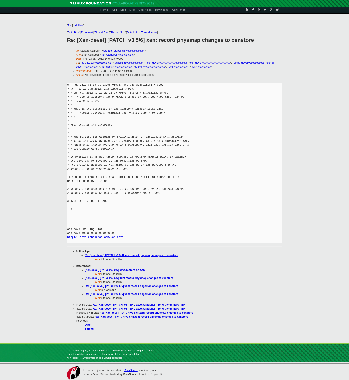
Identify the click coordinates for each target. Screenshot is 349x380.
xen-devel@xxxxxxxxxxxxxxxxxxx (167, 62)
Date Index (133, 32)
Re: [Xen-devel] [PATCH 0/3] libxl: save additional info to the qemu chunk (139, 304)
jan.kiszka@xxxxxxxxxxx (96, 62)
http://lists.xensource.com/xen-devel (96, 237)
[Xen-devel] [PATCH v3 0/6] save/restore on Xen (115, 270)
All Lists (78, 25)
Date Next (87, 32)
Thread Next (118, 32)
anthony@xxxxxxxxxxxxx (117, 66)
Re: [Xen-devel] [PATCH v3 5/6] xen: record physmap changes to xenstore (131, 255)
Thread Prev (101, 32)
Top (70, 25)
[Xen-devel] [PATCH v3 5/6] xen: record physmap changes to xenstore (129, 278)
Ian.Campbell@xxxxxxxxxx (118, 54)
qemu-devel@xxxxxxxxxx (249, 62)
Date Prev (73, 32)
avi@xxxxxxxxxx (178, 66)
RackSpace (130, 370)
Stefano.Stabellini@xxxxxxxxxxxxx (123, 50)
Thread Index (149, 32)
